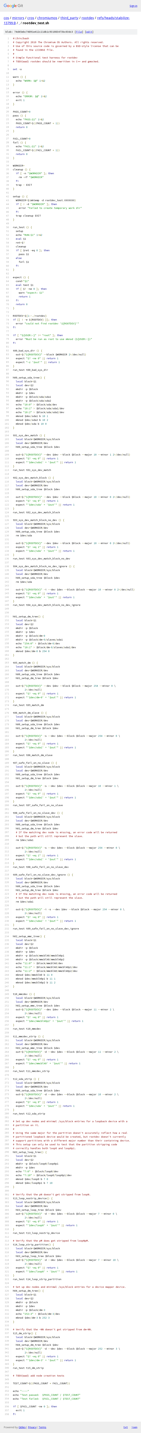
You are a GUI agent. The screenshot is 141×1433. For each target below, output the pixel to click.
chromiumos (47, 18)
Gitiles (22, 1427)
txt (125, 1427)
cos (6, 18)
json (134, 1427)
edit (89, 31)
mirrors (18, 18)
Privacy (32, 1427)
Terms (42, 1427)
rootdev (88, 18)
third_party (69, 18)
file (79, 31)
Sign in (133, 6)
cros (30, 18)
